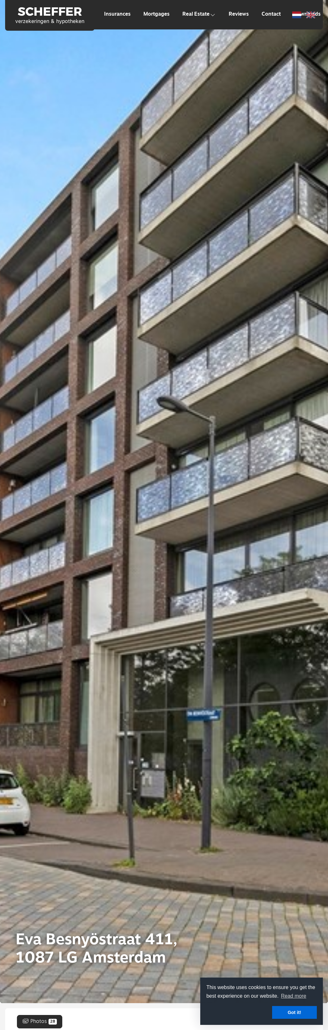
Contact (271, 14)
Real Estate (199, 14)
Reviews (239, 14)
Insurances (117, 14)
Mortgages (156, 14)
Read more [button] (293, 996)
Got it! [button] (294, 1012)
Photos (39, 1021)
